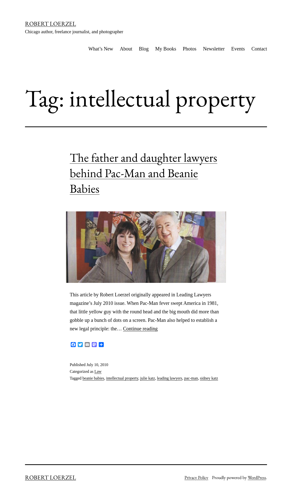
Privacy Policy (196, 477)
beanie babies (93, 378)
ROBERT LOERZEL (50, 23)
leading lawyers (169, 378)
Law (98, 371)
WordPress (257, 477)
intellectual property (122, 378)
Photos (189, 48)
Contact (259, 48)
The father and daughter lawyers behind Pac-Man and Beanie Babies (143, 173)
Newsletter (214, 48)
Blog (144, 48)
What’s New (100, 48)
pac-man (191, 378)
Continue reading (140, 328)
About (126, 48)
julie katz (147, 378)
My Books (165, 48)
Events (238, 48)
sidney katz (209, 378)
